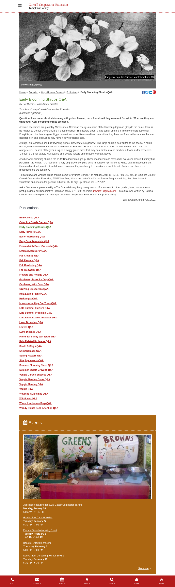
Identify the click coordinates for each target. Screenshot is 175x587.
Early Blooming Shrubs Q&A (35, 227)
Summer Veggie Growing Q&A (36, 370)
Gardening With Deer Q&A (34, 284)
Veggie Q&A (26, 389)
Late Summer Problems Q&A (35, 312)
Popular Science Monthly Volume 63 (135, 77)
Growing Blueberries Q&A (34, 289)
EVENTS (62, 580)
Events (32, 422)
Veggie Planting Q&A (31, 384)
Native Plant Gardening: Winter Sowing (43, 555)
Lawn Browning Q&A (31, 322)
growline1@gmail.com (104, 191)
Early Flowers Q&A (30, 232)
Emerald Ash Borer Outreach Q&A (38, 246)
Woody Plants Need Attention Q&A (38, 408)
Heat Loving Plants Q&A (33, 293)
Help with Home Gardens (52, 92)
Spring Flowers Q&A (30, 355)
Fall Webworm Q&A (30, 270)
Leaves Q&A (26, 327)
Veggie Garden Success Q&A (35, 374)
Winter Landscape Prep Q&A (35, 403)
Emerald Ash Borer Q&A (33, 251)
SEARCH (111, 580)
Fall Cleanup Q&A (29, 255)
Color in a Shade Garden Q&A (36, 222)
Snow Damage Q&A (30, 351)
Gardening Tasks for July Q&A (36, 279)
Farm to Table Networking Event (40, 530)
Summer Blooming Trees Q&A (36, 365)
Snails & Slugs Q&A (30, 346)
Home (22, 92)
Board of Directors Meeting (37, 543)
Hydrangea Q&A (28, 298)
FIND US (86, 580)
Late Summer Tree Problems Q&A (38, 317)
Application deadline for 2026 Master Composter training (53, 504)
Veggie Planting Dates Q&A (34, 379)
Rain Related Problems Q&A (35, 341)
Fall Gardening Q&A (30, 265)
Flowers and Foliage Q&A (33, 274)
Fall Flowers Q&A (29, 260)
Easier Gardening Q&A (32, 236)
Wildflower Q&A (28, 398)
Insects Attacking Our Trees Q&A (37, 303)
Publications (72, 92)
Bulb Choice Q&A (29, 217)
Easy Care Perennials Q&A (34, 241)
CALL (12, 580)
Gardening (33, 92)
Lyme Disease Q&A (30, 331)
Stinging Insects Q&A (31, 360)
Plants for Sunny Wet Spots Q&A (37, 336)
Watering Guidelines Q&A (33, 393)
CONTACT (37, 580)
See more (143, 568)
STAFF (136, 580)
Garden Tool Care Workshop (38, 517)
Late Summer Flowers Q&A (34, 308)
